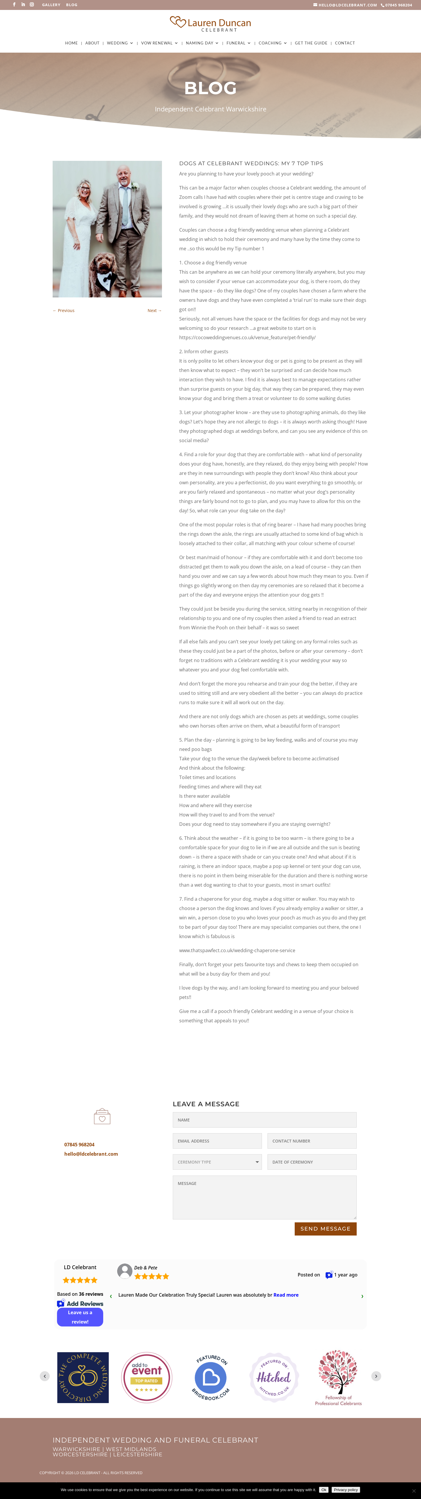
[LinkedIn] (23, 6)
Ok (323, 1490)
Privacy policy (346, 1490)
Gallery (51, 5)
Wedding (117, 43)
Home (71, 43)
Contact (345, 43)
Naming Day (199, 43)
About (92, 43)
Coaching (270, 43)
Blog (71, 5)
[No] (414, 1491)
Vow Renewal (157, 43)
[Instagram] (32, 6)
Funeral (236, 43)
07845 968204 (398, 5)
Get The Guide (311, 43)
